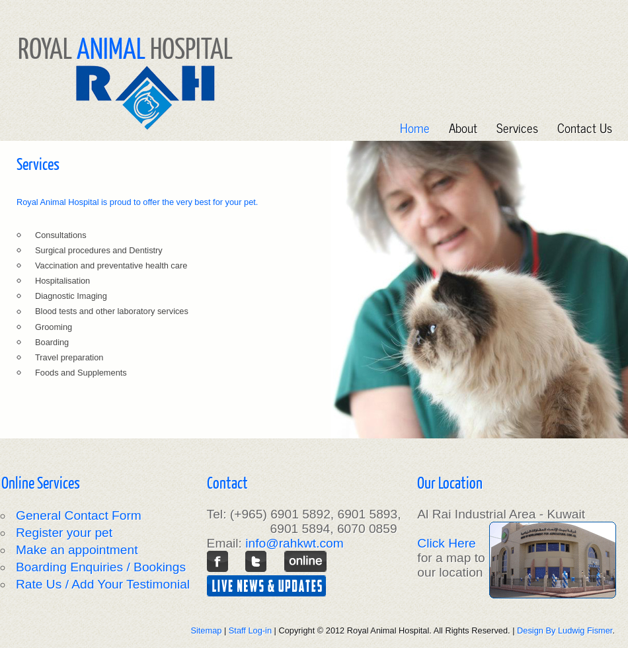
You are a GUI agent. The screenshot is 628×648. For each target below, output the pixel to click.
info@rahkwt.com (294, 543)
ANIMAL (111, 47)
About (463, 127)
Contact (227, 482)
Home (415, 127)
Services (517, 127)
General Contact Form (78, 515)
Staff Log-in (250, 630)
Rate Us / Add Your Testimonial (103, 584)
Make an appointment (77, 550)
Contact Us (584, 127)
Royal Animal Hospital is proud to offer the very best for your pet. (137, 202)
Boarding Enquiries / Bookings (101, 567)
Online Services (40, 482)
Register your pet (64, 533)
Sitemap (205, 630)
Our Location (450, 482)
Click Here (446, 543)
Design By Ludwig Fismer (564, 630)
